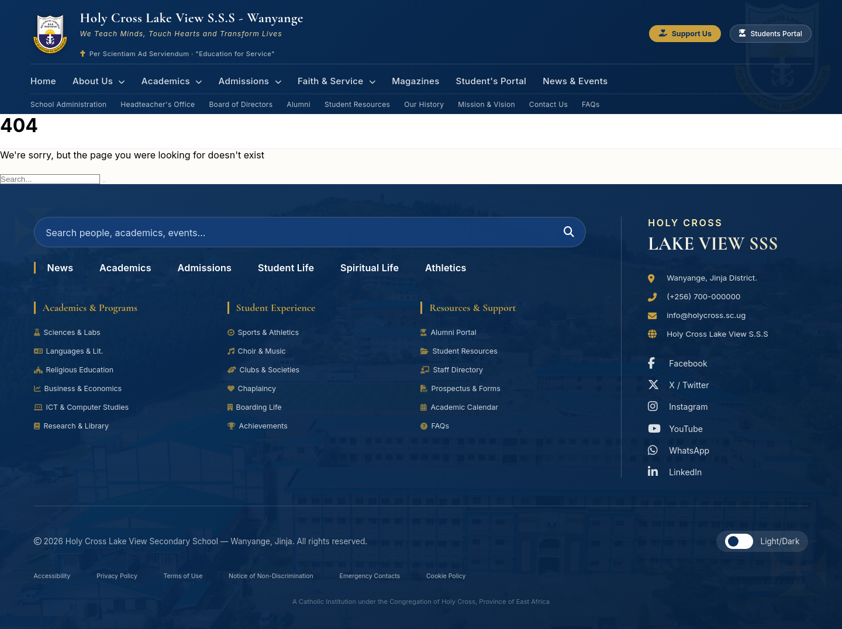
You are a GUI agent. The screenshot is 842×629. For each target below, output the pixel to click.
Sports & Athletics (266, 339)
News (62, 274)
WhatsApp (680, 449)
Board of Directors (240, 98)
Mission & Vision (486, 98)
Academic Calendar (462, 414)
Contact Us (548, 98)
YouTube (677, 427)
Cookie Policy (506, 575)
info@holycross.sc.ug (710, 312)
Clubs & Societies (266, 377)
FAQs (591, 98)
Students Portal (767, 34)
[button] (739, 540)
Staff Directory (453, 377)
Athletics (476, 274)
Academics (167, 79)
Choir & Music (258, 358)
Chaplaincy (253, 395)
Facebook (680, 362)
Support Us (674, 34)
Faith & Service (326, 79)
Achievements (259, 433)
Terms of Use (203, 575)
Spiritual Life (394, 274)
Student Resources (357, 98)
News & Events (557, 79)
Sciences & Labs (70, 339)
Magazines (403, 79)
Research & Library (74, 433)
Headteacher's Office (157, 98)
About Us (96, 79)
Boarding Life (256, 414)
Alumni (298, 98)
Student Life (304, 274)
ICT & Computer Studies (85, 414)
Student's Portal (475, 79)
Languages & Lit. (71, 358)
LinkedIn (676, 470)
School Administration (68, 98)
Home (42, 79)
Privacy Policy (129, 575)
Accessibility (56, 575)
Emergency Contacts (420, 575)
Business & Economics (81, 395)
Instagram (680, 406)
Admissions (243, 79)
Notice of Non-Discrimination (305, 575)
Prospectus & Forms (463, 395)
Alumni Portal (450, 339)
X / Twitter (680, 383)
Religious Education (77, 377)
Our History (424, 98)
